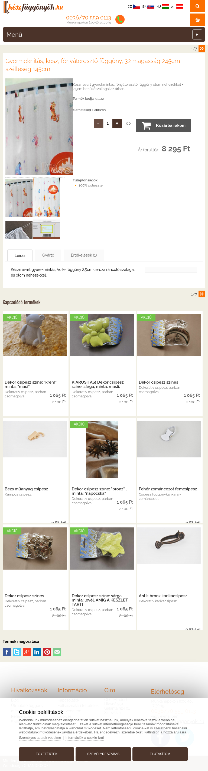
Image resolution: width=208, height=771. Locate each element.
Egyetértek (47, 753)
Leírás (23, 255)
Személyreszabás (103, 753)
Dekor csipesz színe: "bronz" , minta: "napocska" (99, 491)
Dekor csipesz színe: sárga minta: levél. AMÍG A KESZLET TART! (100, 600)
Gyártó (57, 255)
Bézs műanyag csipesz (26, 489)
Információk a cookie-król (88, 737)
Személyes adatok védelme (42, 737)
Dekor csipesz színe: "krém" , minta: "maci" (31, 384)
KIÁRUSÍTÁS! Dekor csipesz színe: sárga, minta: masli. (98, 384)
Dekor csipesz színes (158, 382)
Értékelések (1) (98, 255)
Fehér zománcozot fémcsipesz (168, 489)
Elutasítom (159, 753)
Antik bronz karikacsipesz (163, 596)
